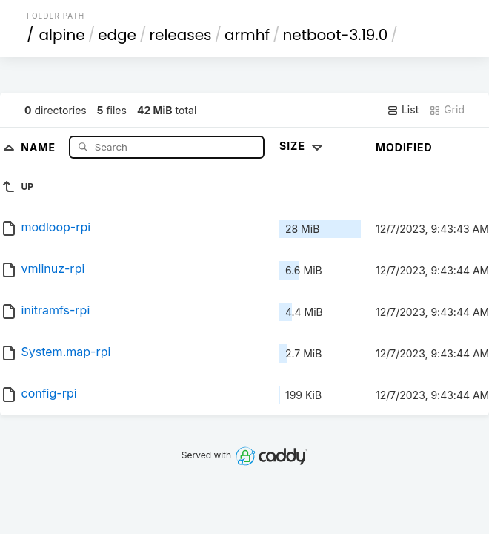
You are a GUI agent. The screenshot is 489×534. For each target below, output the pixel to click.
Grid (447, 109)
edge (117, 34)
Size (302, 145)
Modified (404, 147)
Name (40, 146)
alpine (62, 34)
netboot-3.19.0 (335, 34)
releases (181, 34)
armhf (247, 34)
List (403, 109)
